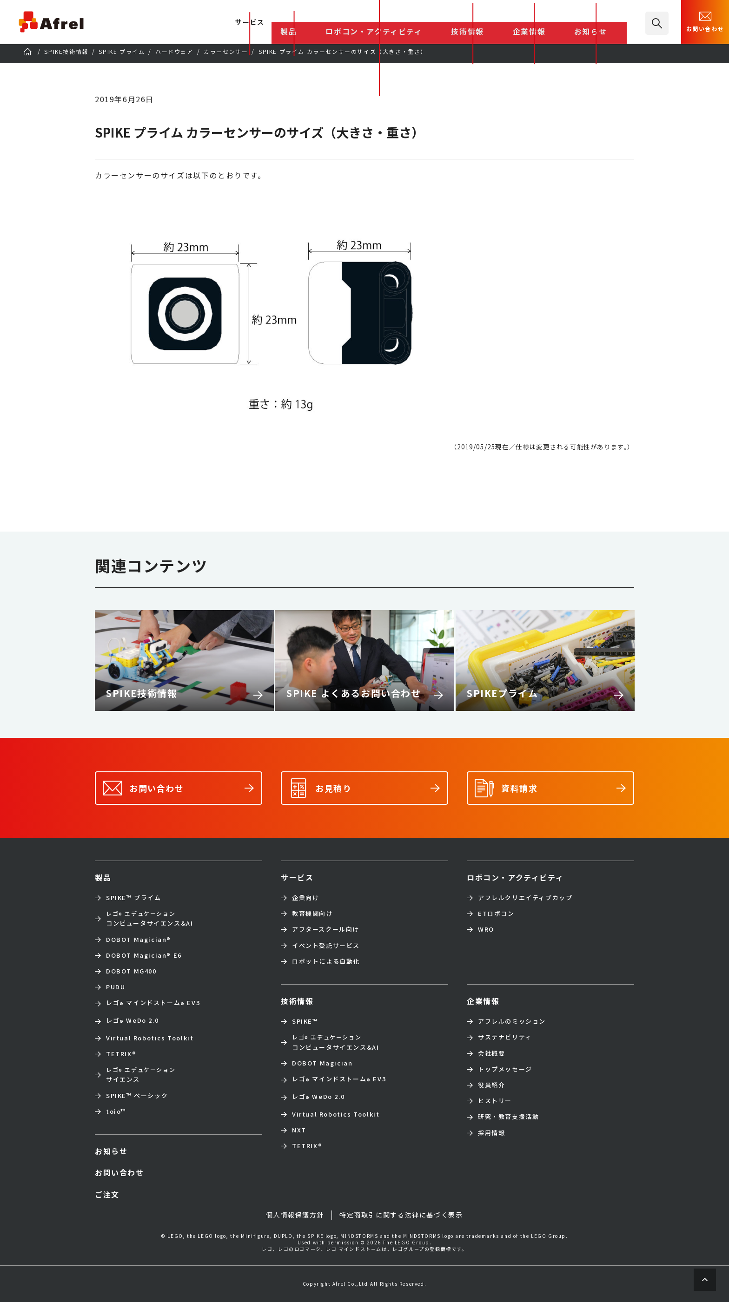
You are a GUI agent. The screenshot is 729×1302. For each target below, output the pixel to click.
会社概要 (491, 1053)
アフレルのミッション (512, 1021)
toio (116, 1111)
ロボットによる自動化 (326, 961)
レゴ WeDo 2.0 (132, 1021)
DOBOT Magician (138, 939)
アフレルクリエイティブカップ (525, 898)
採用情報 (491, 1133)
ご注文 (107, 1194)
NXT (299, 1130)
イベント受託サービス (326, 945)
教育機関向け (312, 913)
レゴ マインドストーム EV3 (153, 1004)
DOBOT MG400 (131, 971)
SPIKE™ (305, 1021)
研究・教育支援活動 (508, 1116)
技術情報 (519, 22)
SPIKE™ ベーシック (137, 1096)
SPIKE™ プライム (133, 898)
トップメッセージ (505, 1069)
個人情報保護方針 (295, 1214)
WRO (486, 929)
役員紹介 (491, 1085)
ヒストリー (495, 1101)
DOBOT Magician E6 (144, 955)
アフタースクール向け (325, 929)
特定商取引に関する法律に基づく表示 (401, 1214)
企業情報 (562, 22)
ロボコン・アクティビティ (448, 22)
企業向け (305, 898)
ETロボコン (496, 913)
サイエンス (140, 1074)
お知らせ (605, 22)
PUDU (115, 987)
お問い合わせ (705, 21)
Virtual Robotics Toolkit (149, 1038)
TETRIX (121, 1054)
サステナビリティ (505, 1037)
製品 (384, 22)
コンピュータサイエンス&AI (149, 918)
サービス (297, 877)
